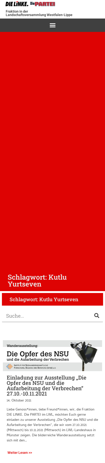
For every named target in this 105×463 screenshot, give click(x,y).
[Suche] (96, 315)
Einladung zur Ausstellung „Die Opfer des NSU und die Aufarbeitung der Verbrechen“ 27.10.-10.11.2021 (46, 385)
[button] (52, 25)
